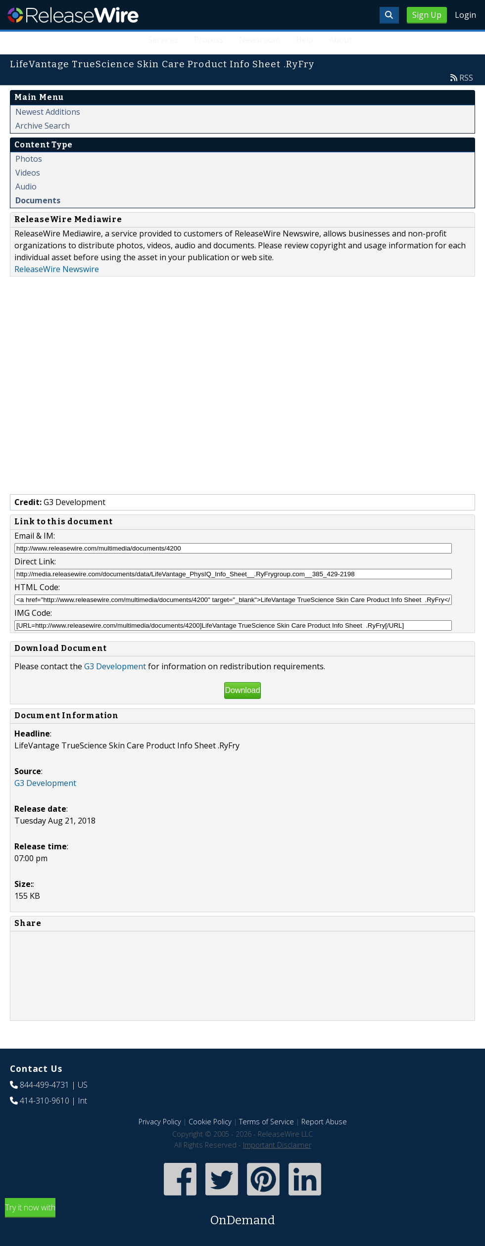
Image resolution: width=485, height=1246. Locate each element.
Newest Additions (47, 111)
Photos (28, 158)
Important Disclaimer (277, 1145)
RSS (466, 77)
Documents (37, 200)
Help (304, 39)
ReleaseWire (73, 15)
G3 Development (115, 666)
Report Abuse (324, 1121)
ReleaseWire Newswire (56, 269)
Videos (27, 172)
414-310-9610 (44, 1100)
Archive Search (42, 125)
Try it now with (242, 1215)
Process (208, 39)
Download (242, 690)
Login (465, 14)
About (340, 39)
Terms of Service (266, 1121)
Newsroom (259, 39)
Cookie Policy (210, 1121)
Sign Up (426, 14)
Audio (26, 186)
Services (163, 39)
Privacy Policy (160, 1121)
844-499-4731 (44, 1084)
